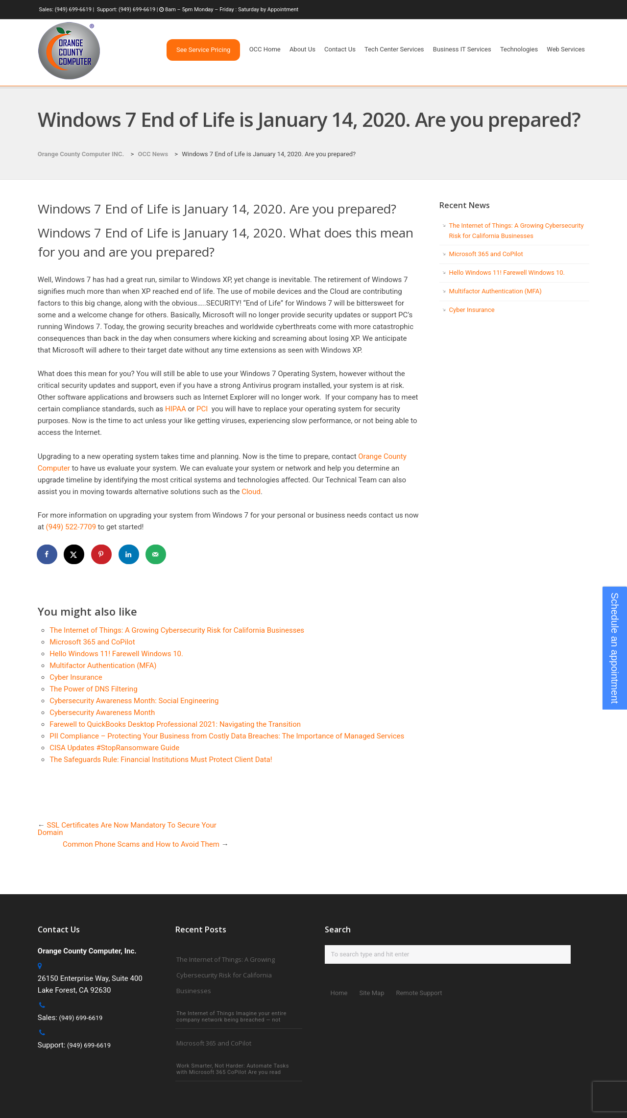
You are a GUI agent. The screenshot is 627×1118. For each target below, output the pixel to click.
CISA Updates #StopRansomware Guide (114, 747)
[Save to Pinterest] (102, 554)
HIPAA (175, 408)
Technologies (519, 49)
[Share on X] (74, 554)
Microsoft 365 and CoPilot (92, 642)
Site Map (371, 993)
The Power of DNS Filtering (93, 689)
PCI (202, 408)
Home (339, 993)
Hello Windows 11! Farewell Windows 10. (116, 653)
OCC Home (265, 49)
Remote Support (419, 993)
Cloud (251, 491)
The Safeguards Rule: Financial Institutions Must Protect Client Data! (160, 759)
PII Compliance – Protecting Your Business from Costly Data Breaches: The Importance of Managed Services (226, 736)
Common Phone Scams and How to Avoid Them (141, 844)
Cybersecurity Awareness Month (102, 712)
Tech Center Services (394, 49)
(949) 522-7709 (71, 527)
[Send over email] (156, 554)
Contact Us (340, 49)
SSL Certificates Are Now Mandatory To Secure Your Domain (127, 829)
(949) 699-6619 (73, 9)
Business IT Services (462, 49)
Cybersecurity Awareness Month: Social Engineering (133, 700)
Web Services (566, 49)
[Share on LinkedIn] (129, 554)
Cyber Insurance (75, 677)
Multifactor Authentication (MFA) (102, 665)
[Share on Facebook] (47, 554)
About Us (302, 49)
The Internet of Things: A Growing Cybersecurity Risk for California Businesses (176, 630)
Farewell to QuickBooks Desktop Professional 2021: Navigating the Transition (175, 724)
